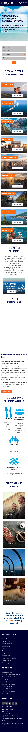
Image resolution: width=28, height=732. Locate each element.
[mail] (16, 703)
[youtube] (10, 703)
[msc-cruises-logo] (5, 2)
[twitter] (13, 703)
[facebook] (3, 703)
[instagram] (6, 703)
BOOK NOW (17, 24)
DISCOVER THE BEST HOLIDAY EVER (11, 18)
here (11, 620)
